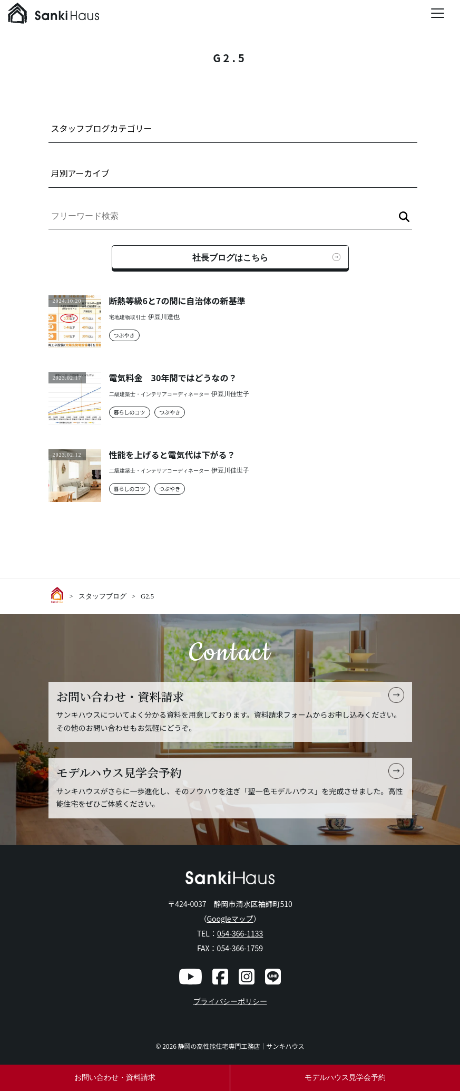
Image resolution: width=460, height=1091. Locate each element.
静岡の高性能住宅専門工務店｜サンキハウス (241, 1045)
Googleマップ (230, 918)
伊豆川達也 (164, 317)
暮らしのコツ (129, 412)
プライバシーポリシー (230, 1002)
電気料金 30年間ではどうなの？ (173, 377)
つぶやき (124, 335)
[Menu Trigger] (438, 13)
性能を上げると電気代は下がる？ (172, 454)
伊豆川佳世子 (230, 394)
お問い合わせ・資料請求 (114, 1078)
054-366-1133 (240, 933)
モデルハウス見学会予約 (345, 1078)
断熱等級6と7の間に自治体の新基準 (177, 300)
